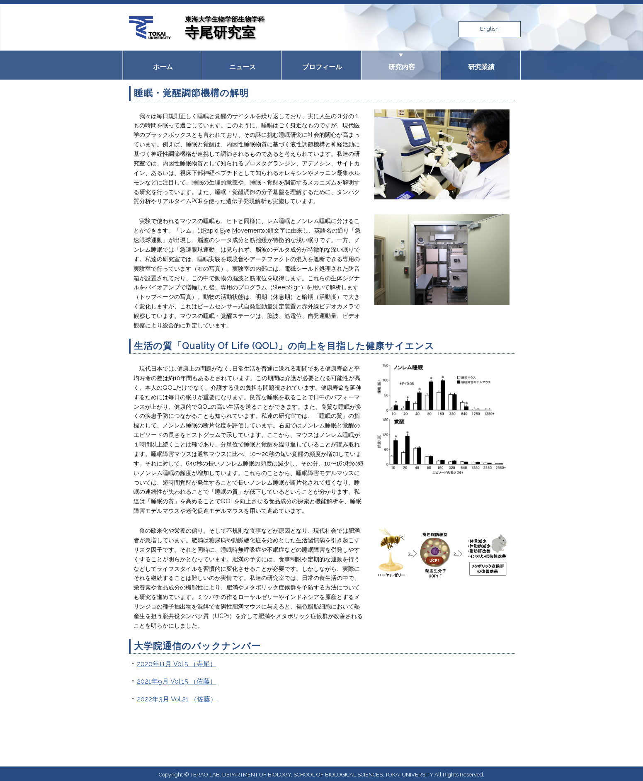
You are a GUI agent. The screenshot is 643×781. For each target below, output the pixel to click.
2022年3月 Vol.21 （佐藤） (177, 697)
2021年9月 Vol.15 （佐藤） (176, 679)
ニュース (241, 64)
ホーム (162, 64)
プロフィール (321, 64)
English (489, 29)
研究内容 (401, 64)
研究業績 (480, 64)
